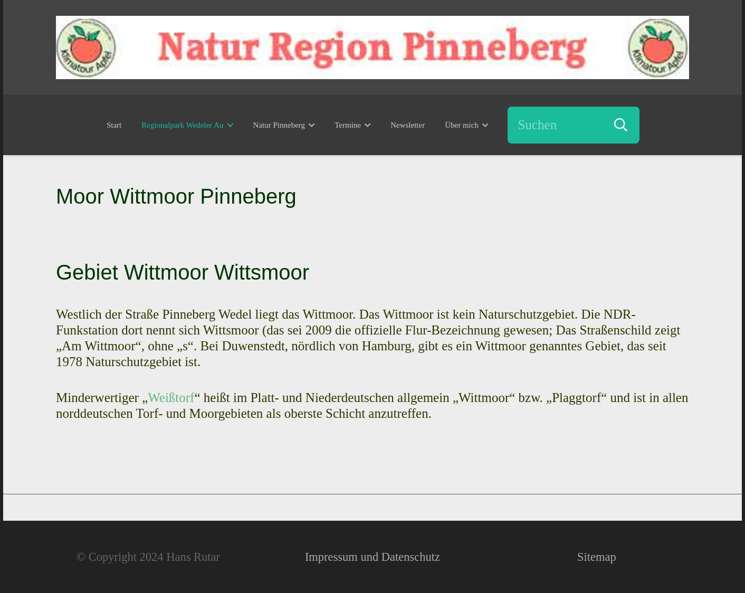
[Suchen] (573, 125)
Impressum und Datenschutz (372, 556)
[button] (228, 125)
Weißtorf (171, 397)
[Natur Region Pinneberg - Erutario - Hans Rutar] (372, 47)
